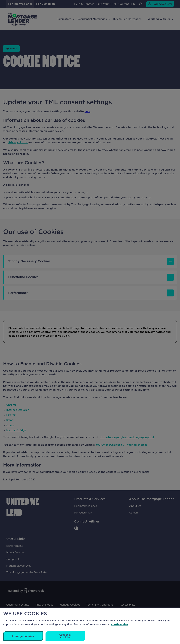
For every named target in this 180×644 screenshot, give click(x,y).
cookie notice (119, 624)
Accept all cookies (65, 636)
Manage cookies (23, 636)
